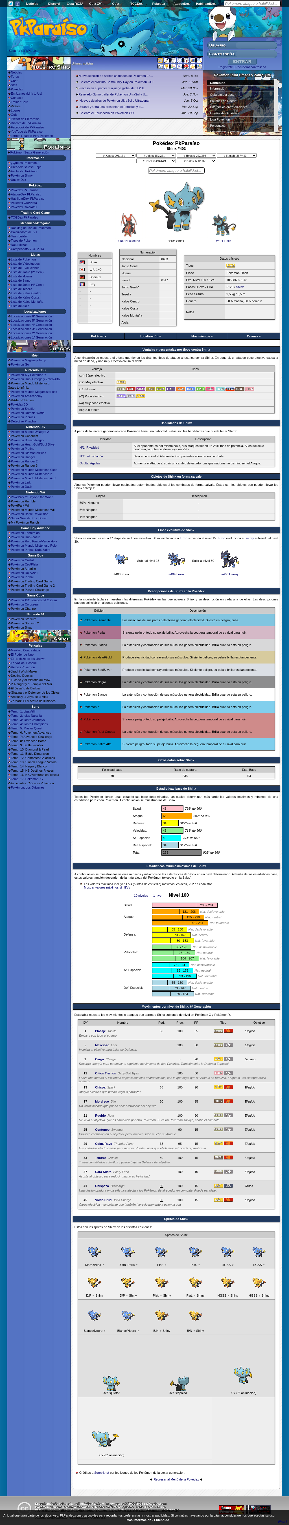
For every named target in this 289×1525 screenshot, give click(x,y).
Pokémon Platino (22, 448)
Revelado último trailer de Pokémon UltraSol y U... (113, 94)
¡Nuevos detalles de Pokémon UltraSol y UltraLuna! (113, 100)
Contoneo (102, 1129)
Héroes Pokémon (23, 667)
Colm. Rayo (103, 1143)
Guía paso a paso (222, 94)
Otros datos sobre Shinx (176, 760)
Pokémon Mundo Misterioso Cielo (34, 469)
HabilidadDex (206, 3)
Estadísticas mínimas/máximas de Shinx (176, 866)
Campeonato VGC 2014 (27, 249)
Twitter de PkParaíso (25, 119)
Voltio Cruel (103, 1200)
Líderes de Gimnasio (224, 113)
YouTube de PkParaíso (27, 131)
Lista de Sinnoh (21, 280)
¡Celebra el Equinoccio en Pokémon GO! (106, 113)
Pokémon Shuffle (23, 408)
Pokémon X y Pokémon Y (28, 375)
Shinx (240, 287)
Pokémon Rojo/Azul (24, 573)
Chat (14, 81)
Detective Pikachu (23, 421)
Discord (54, 3)
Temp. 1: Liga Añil (23, 711)
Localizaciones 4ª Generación (31, 324)
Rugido (100, 1115)
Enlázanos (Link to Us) (26, 93)
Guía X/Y (95, 3)
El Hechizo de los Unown (28, 658)
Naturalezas (19, 244)
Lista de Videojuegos (25, 263)
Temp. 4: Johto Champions (29, 724)
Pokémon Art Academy (26, 396)
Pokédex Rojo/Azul (24, 207)
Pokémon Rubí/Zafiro (25, 537)
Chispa (100, 1087)
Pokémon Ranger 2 (24, 461)
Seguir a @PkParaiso (23, 50)
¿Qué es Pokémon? (25, 162)
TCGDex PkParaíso (24, 217)
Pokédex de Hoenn (223, 101)
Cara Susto (103, 1172)
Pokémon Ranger (23, 457)
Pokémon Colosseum (26, 604)
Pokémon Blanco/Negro (27, 440)
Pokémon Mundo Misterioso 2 (31, 474)
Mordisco (102, 1101)
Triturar (100, 1157)
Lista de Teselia (21, 289)
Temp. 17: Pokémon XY (27, 779)
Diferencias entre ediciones (229, 107)
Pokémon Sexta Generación (29, 152)
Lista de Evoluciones (25, 268)
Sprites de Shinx (176, 1219)
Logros (16, 110)
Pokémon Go (20, 364)
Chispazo (102, 1186)
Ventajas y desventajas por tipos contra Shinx (176, 349)
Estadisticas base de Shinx (176, 788)
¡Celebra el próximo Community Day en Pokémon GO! (115, 82)
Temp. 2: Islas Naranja (26, 715)
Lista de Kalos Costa (25, 297)
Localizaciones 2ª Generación (31, 333)
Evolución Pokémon (24, 171)
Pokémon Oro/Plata (24, 564)
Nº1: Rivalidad (89, 447)
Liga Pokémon (220, 119)
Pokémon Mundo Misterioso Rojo (34, 545)
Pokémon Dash (21, 486)
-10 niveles (140, 895)
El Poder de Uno (22, 654)
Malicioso (102, 1045)
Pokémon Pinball (22, 577)
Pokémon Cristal (22, 560)
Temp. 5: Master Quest (26, 728)
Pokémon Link (21, 482)
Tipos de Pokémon (24, 240)
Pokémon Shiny (22, 175)
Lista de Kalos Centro (26, 293)
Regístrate (225, 67)
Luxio (183, 538)
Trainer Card (19, 102)
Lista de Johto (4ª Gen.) (27, 284)
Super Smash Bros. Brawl (29, 518)
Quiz (115, 3)
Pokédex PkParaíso (24, 190)
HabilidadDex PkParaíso (28, 198)
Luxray (249, 538)
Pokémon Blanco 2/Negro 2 (30, 431)
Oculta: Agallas (90, 463)
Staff (14, 85)
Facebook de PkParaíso (27, 127)
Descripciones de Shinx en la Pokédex (176, 591)
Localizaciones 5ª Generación (31, 320)
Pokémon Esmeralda (25, 533)
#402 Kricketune (129, 239)
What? (282, 1521)
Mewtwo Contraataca (25, 650)
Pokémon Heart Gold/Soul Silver (33, 444)
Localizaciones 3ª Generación (31, 329)
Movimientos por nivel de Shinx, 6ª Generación (176, 1006)
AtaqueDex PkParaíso (26, 194)
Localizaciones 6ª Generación (31, 316)
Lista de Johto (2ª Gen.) (27, 272)
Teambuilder (19, 236)
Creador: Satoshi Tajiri (26, 167)
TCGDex (136, 3)
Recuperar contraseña (250, 67)
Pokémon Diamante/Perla (28, 453)
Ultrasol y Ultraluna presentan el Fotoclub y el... (111, 106)
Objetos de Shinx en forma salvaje (176, 476)
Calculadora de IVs (24, 232)
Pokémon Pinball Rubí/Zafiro (31, 549)
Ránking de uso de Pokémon (31, 228)
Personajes (217, 125)
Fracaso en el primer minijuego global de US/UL (111, 88)
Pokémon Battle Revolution (30, 514)
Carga (99, 1059)
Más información (139, 1520)
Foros (15, 76)
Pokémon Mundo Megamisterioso (34, 391)
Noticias (32, 3)
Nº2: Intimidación (91, 456)
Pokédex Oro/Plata (24, 202)
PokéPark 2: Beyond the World (32, 497)
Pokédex (158, 3)
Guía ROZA (75, 3)
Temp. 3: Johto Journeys (28, 720)
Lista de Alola (20, 306)
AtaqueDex (182, 3)
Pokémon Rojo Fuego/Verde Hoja (34, 541)
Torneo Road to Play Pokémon (32, 135)
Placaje (100, 1031)
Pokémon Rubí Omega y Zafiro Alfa (35, 379)
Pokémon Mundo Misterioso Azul (33, 478)
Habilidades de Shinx (176, 423)
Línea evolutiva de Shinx (176, 530)
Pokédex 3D (19, 404)
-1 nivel (157, 895)
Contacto (17, 97)
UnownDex (18, 179)
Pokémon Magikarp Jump (28, 360)
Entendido (161, 1520)
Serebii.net (101, 1472)
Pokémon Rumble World (28, 413)
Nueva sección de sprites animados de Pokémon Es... (115, 75)
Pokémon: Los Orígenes (28, 787)
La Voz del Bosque (24, 663)
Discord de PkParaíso (26, 123)
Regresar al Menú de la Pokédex (176, 1479)
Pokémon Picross (23, 417)
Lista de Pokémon (23, 259)
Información (218, 88)
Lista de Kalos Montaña (27, 301)
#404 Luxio (224, 239)
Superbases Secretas (225, 131)
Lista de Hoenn (21, 276)
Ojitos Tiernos (105, 1073)
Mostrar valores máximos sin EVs (107, 887)
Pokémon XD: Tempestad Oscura (34, 600)
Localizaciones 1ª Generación (31, 337)
